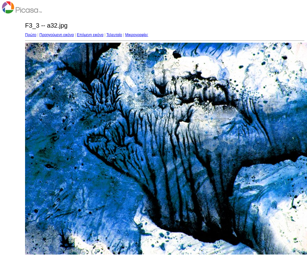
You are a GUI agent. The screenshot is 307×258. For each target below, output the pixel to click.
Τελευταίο (114, 35)
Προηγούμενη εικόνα (56, 35)
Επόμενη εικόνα (90, 35)
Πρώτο (30, 35)
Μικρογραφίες (136, 35)
